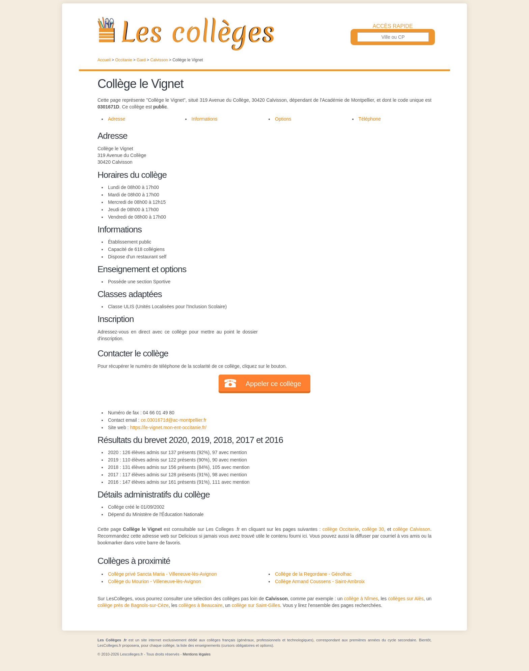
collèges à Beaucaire (200, 605)
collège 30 (373, 529)
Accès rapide (392, 26)
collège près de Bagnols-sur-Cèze (133, 605)
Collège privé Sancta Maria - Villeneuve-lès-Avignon (162, 574)
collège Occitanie (341, 529)
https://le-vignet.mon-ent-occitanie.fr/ (168, 427)
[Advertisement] (344, 176)
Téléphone (370, 119)
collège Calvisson (411, 529)
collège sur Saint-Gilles (256, 605)
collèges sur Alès (405, 598)
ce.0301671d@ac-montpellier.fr (173, 420)
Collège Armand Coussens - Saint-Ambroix (320, 581)
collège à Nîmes (361, 598)
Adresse (116, 119)
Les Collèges (264, 34)
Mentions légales (197, 654)
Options (283, 119)
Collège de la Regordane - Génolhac (313, 574)
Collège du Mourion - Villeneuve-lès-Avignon (154, 581)
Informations (205, 119)
